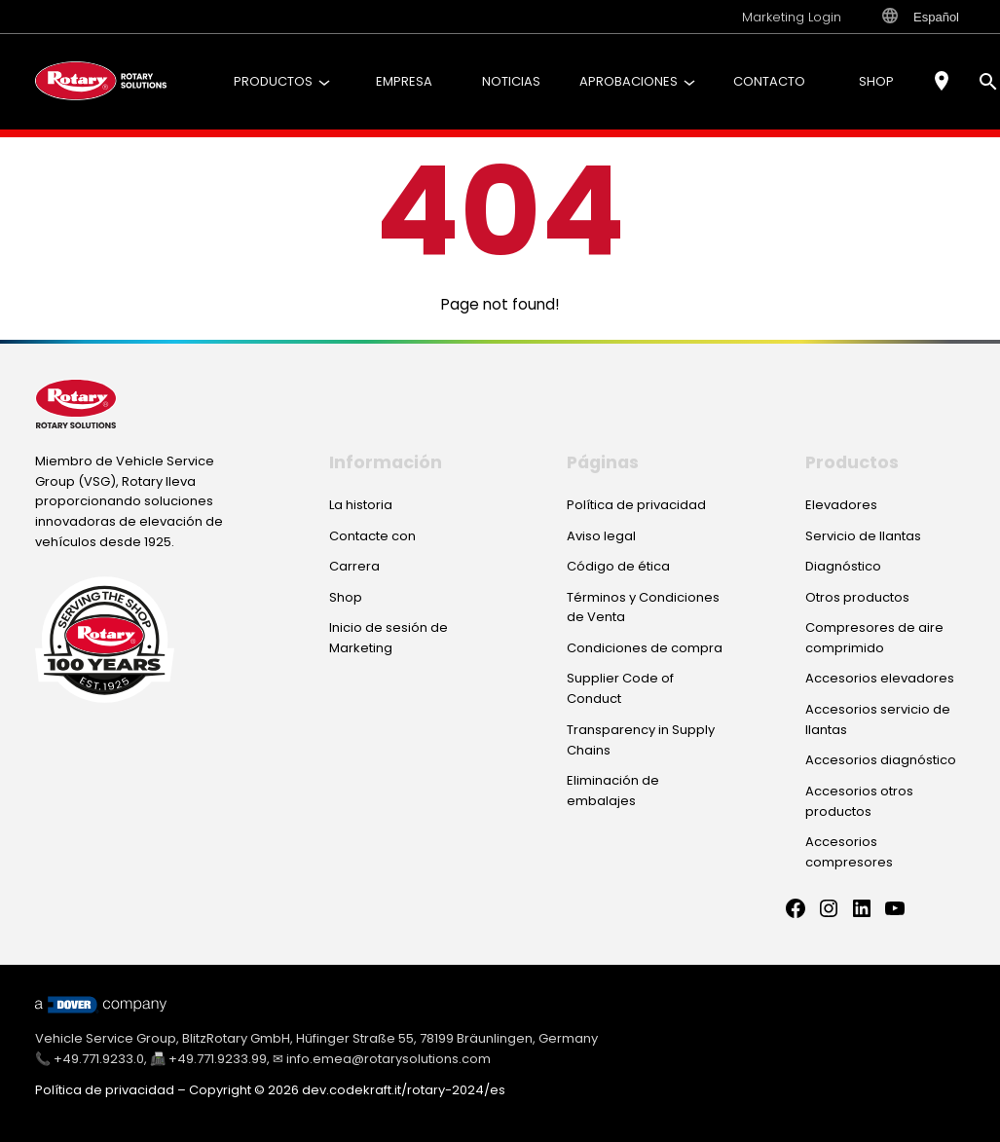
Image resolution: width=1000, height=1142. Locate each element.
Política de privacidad (104, 1090)
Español (920, 16)
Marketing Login (791, 17)
